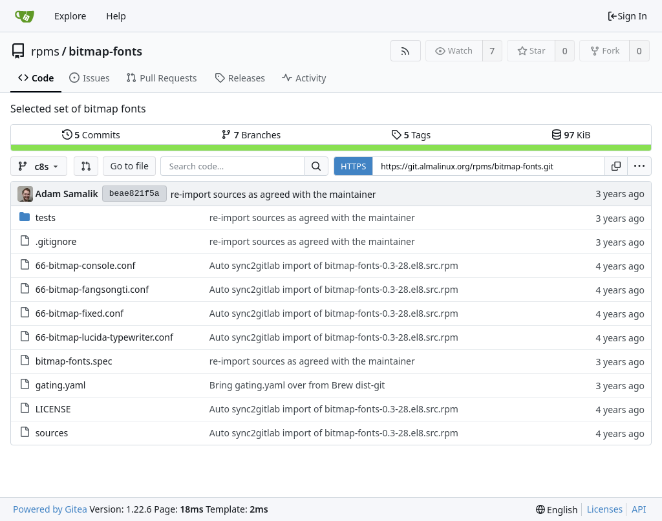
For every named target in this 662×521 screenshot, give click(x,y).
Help (116, 16)
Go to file (129, 166)
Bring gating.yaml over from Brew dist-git (297, 385)
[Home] (24, 16)
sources (52, 433)
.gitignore (56, 241)
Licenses (605, 509)
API (639, 509)
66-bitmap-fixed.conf (79, 313)
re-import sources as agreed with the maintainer (273, 194)
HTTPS (353, 166)
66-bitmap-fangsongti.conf (92, 289)
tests (46, 217)
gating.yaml (61, 385)
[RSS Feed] (405, 50)
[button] (86, 166)
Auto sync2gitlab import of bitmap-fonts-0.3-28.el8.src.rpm (333, 265)
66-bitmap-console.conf (86, 265)
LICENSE (53, 409)
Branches (251, 135)
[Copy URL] (616, 166)
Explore (70, 16)
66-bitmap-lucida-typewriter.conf (104, 337)
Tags (411, 135)
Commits (91, 135)
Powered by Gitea (50, 509)
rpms (45, 51)
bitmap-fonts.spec (74, 361)
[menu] (639, 166)
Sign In (627, 16)
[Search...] (316, 166)
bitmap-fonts (105, 51)
